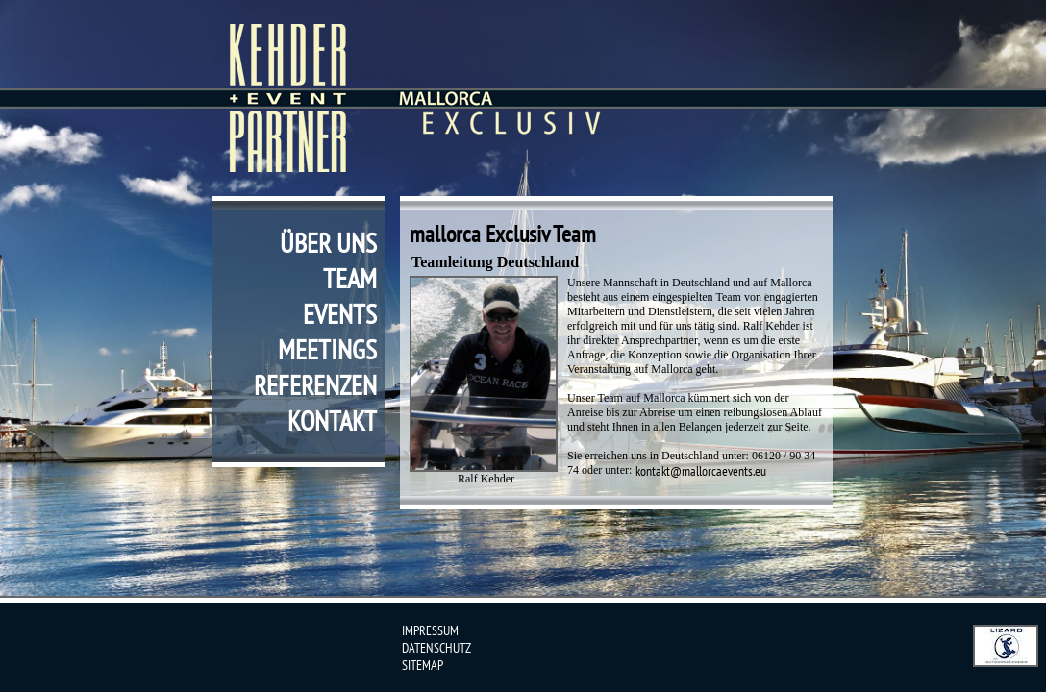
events (340, 314)
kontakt (332, 420)
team (350, 278)
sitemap (422, 665)
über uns (328, 242)
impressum (430, 630)
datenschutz (436, 647)
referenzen (315, 385)
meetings (327, 349)
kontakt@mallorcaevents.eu (700, 471)
